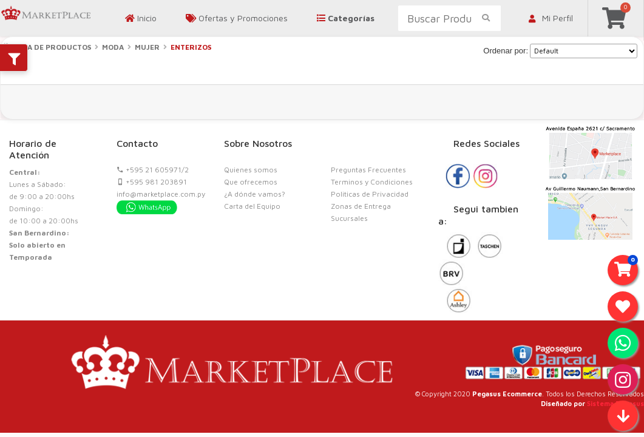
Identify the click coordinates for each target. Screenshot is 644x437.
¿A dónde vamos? (254, 193)
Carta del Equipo (252, 206)
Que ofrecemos (250, 181)
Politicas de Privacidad (369, 193)
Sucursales (349, 218)
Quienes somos (250, 169)
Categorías (346, 18)
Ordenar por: (505, 50)
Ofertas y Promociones (237, 18)
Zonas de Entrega (361, 206)
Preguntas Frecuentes (368, 169)
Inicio (141, 18)
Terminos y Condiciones (372, 181)
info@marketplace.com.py (161, 193)
